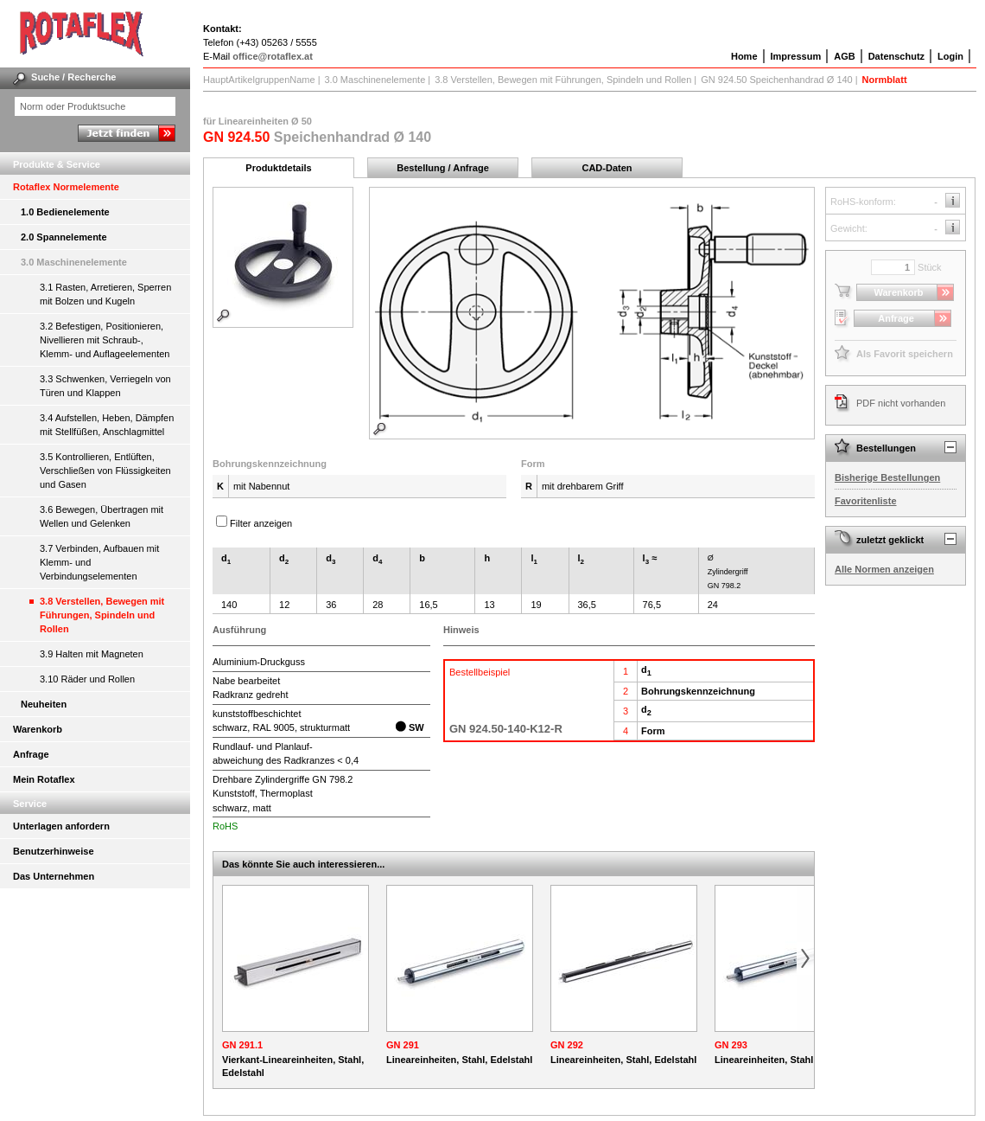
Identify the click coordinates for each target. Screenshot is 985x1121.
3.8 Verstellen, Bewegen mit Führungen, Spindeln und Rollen (102, 615)
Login (950, 56)
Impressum (796, 56)
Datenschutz (896, 56)
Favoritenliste (866, 501)
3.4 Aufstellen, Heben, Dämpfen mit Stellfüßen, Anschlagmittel (107, 425)
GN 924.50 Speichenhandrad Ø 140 (777, 79)
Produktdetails (278, 168)
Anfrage (31, 754)
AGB (844, 56)
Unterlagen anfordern (61, 826)
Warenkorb (37, 729)
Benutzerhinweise (53, 851)
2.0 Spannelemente (64, 237)
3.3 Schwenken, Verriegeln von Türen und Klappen (105, 386)
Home (744, 56)
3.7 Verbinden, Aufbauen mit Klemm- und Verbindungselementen (99, 562)
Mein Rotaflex (44, 779)
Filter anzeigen (261, 523)
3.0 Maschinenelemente (74, 262)
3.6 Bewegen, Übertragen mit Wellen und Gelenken (101, 516)
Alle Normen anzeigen (884, 569)
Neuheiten (44, 704)
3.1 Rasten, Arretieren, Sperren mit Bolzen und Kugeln (105, 294)
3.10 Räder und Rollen (87, 679)
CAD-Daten (606, 168)
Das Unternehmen (53, 876)
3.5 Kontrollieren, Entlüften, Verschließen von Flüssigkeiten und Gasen (105, 471)
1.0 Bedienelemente (65, 212)
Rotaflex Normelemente (66, 187)
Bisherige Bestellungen (887, 477)
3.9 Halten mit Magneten (91, 654)
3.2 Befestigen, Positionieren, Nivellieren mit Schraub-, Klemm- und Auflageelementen (104, 340)
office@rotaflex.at (272, 56)
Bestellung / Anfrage (443, 168)
